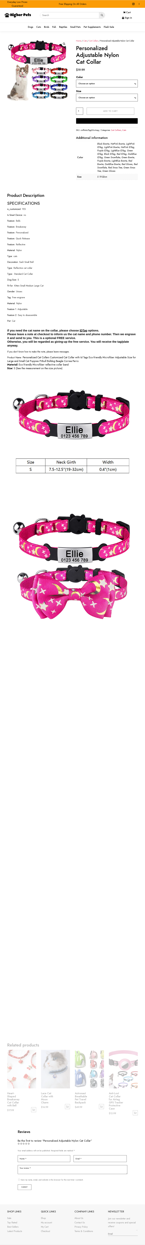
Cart (128, 12)
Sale (9, 1218)
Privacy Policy (81, 1226)
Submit (27, 1186)
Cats (38, 27)
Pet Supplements (92, 27)
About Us (78, 1218)
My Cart (44, 1226)
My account (46, 1222)
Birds (46, 27)
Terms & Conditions (83, 1231)
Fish (54, 27)
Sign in (128, 17)
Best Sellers (13, 1226)
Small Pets (75, 27)
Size (78, 91)
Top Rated (12, 1222)
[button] (64, 43)
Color (79, 77)
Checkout (45, 1231)
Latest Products (14, 1231)
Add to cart (110, 111)
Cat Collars (93, 40)
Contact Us (79, 1222)
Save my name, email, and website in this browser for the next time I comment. (53, 1178)
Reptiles (63, 27)
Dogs (30, 27)
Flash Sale (109, 27)
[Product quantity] (79, 111)
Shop (43, 1218)
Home (78, 40)
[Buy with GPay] (107, 121)
